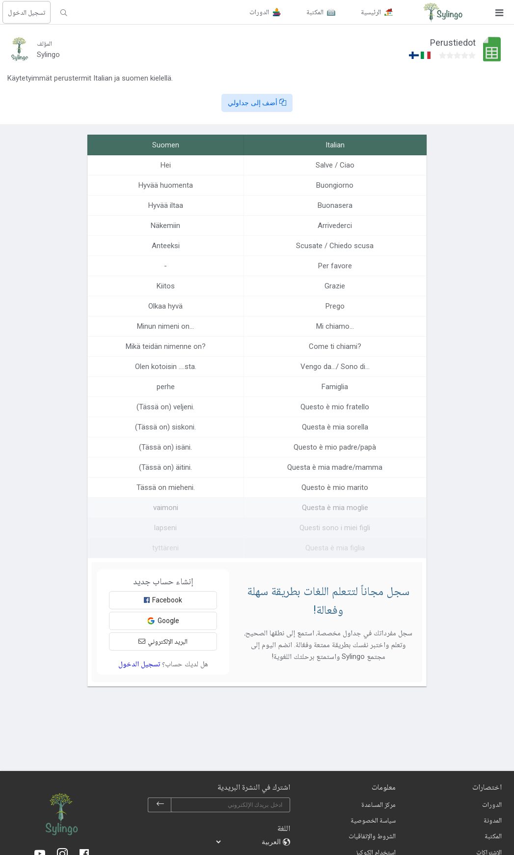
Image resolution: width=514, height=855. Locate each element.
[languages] (249, 841)
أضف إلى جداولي (257, 103)
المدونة (493, 820)
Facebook (163, 600)
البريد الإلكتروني (163, 641)
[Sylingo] (442, 12)
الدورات (492, 804)
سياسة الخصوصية (373, 820)
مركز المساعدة (378, 804)
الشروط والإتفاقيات (372, 836)
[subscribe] (160, 805)
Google (163, 621)
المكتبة (493, 836)
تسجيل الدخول (26, 12)
